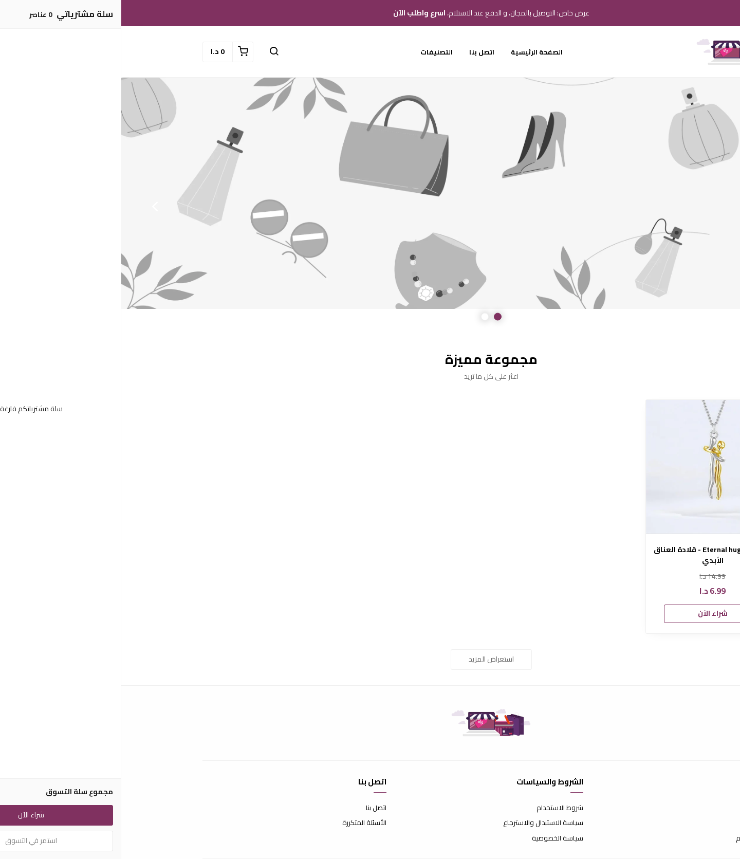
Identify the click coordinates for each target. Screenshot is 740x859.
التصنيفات (315, 52)
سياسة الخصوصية (436, 838)
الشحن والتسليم (637, 838)
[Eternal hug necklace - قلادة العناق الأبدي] (591, 467)
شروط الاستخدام (438, 808)
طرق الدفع (643, 823)
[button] (152, 52)
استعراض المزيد (370, 659)
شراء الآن (591, 613)
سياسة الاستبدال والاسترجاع (422, 823)
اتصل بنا (360, 52)
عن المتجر (646, 808)
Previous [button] (706, 206)
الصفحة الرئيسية (415, 52)
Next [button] (33, 206)
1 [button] (376, 317)
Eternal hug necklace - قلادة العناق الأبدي (591, 555)
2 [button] (363, 317)
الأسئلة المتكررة (243, 823)
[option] (370, 206)
